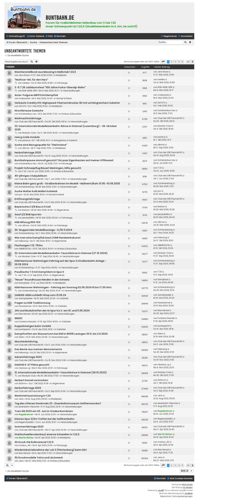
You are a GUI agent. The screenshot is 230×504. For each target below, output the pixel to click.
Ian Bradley (188, 487)
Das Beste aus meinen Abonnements (38, 349)
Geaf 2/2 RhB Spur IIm (27, 214)
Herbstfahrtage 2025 (27, 152)
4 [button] (178, 61)
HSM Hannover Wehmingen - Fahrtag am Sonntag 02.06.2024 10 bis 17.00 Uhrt (63, 287)
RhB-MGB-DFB (29, 90)
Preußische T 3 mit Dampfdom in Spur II (39, 272)
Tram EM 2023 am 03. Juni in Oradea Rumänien (43, 411)
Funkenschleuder (27, 321)
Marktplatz (61, 75)
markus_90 (24, 445)
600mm (23, 383)
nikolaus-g (24, 368)
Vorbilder (63, 298)
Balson (25, 210)
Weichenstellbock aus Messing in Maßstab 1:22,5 (45, 72)
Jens (21, 399)
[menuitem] (35, 36)
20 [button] (188, 61)
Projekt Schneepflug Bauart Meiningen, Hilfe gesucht (47, 168)
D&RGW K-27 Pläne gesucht (31, 364)
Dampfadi (24, 282)
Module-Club (29, 132)
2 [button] (171, 61)
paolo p (26, 140)
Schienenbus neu (27, 113)
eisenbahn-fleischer (29, 406)
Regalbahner (26, 414)
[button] (163, 62)
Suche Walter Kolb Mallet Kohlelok (36, 191)
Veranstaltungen (71, 90)
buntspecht (24, 329)
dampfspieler (25, 298)
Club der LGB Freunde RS (31, 121)
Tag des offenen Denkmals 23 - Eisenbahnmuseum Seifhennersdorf (57, 403)
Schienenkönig (26, 186)
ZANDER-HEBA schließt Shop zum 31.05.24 (40, 295)
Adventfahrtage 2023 (28, 357)
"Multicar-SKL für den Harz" (31, 79)
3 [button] (175, 61)
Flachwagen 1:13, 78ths (28, 245)
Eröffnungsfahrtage (27, 199)
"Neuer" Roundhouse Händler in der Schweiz (42, 279)
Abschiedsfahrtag (26, 341)
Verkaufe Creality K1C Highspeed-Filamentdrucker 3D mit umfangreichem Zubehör (67, 103)
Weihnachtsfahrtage (27, 118)
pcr (20, 194)
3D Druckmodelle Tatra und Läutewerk (38, 457)
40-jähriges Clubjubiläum (30, 175)
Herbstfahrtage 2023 (27, 388)
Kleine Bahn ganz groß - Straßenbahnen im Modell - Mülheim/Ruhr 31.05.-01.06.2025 (67, 183)
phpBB (160, 490)
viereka (25, 82)
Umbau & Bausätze (71, 113)
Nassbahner (25, 306)
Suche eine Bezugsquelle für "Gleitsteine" (40, 144)
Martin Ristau (26, 437)
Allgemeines (63, 210)
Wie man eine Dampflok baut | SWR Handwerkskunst (47, 237)
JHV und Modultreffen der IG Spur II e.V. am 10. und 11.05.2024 (52, 310)
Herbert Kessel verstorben (31, 380)
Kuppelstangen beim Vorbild (32, 326)
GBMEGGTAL (25, 248)
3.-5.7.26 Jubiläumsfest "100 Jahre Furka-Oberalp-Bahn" (50, 87)
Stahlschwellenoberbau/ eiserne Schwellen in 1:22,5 (46, 434)
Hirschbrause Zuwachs (28, 110)
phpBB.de (189, 493)
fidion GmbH (187, 484)
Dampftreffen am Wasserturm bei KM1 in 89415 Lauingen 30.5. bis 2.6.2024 (61, 333)
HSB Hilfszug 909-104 (27, 222)
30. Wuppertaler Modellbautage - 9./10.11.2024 (43, 230)
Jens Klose (24, 75)
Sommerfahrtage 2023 (28, 426)
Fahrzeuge (62, 82)
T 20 (24, 171)
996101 (18, 318)
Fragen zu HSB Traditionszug (32, 303)
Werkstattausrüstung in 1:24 (32, 395)
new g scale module (27, 137)
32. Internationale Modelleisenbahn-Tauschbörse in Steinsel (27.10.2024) (61, 253)
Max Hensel (24, 313)
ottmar (25, 148)
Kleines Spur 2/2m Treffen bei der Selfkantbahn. (44, 419)
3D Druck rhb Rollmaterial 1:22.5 (34, 442)
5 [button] (182, 61)
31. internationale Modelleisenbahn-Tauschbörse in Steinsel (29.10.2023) (60, 372)
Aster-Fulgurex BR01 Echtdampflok (36, 95)
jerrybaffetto (28, 217)
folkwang (23, 240)
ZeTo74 (22, 106)
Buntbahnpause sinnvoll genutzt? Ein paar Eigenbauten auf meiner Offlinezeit (64, 160)
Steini (21, 337)
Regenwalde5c (26, 422)
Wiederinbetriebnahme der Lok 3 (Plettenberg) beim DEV (50, 449)
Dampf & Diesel (64, 98)
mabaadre (24, 98)
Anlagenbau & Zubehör (65, 140)
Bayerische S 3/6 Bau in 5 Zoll (32, 206)
